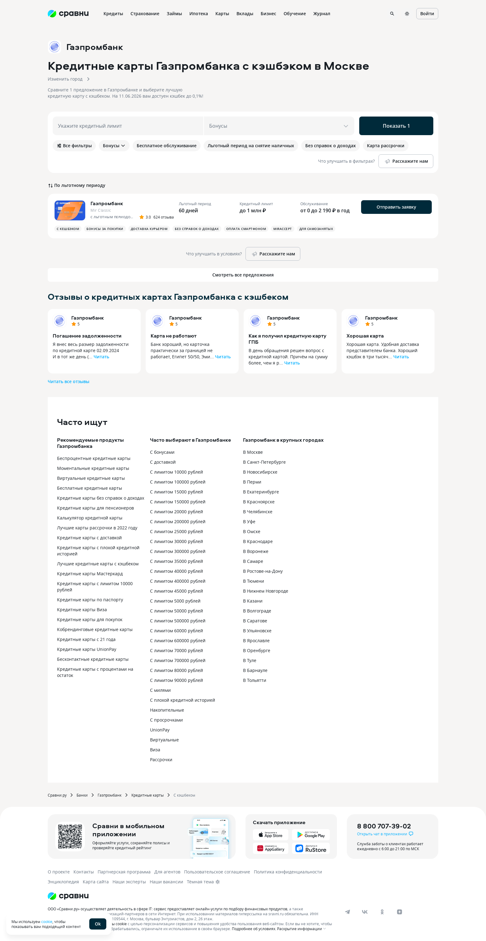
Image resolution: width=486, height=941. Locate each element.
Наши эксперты (129, 882)
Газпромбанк (87, 318)
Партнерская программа (124, 872)
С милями (160, 690)
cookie (46, 921)
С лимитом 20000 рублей (176, 512)
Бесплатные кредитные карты (89, 488)
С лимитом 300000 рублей (177, 551)
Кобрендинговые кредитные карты (95, 629)
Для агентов (167, 872)
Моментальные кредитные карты (93, 468)
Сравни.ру (57, 795)
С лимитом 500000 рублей (177, 621)
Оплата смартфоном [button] (246, 229)
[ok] (382, 912)
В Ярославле (256, 640)
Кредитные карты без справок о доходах (100, 498)
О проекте (59, 872)
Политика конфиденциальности (288, 872)
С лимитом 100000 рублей (177, 482)
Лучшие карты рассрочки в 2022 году (97, 528)
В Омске (251, 531)
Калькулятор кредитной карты (89, 518)
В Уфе (249, 521)
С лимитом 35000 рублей (176, 561)
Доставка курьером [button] (149, 229)
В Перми (252, 482)
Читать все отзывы (68, 381)
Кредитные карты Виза (82, 609)
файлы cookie (114, 923)
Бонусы (114, 145)
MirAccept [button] (282, 229)
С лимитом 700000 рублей (177, 660)
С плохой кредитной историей (182, 700)
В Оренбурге (256, 650)
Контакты (83, 872)
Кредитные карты (147, 795)
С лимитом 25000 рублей (176, 531)
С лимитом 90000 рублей (176, 680)
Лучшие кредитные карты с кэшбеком (98, 564)
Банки (82, 795)
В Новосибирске (260, 472)
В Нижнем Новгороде (265, 591)
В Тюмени (253, 581)
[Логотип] (68, 896)
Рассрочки (161, 759)
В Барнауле (255, 670)
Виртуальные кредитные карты (91, 478)
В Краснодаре (258, 541)
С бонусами (162, 452)
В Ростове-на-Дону (263, 571)
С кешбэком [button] (68, 229)
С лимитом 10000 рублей (176, 472)
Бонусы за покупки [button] (104, 229)
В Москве (253, 452)
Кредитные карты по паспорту (90, 600)
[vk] (365, 912)
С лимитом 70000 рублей (176, 650)
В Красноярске (259, 502)
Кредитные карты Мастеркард (90, 574)
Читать (101, 357)
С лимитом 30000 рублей (176, 541)
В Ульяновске (257, 631)
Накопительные (167, 710)
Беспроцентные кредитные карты (93, 458)
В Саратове (255, 621)
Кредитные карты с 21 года (86, 639)
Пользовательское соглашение (217, 872)
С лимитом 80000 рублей (176, 670)
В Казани (253, 601)
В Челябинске (257, 512)
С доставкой (163, 462)
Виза (155, 750)
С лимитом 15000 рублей (176, 492)
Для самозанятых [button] (316, 229)
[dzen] (399, 912)
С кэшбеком (184, 795)
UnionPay (160, 730)
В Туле (249, 660)
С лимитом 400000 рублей (177, 581)
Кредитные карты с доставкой (89, 538)
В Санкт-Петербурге (264, 462)
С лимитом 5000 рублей (175, 601)
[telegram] (347, 912)
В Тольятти (254, 680)
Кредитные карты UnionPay (86, 649)
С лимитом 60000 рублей (176, 631)
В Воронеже (255, 551)
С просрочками (166, 720)
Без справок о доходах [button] (197, 229)
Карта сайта (96, 882)
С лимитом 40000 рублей (176, 571)
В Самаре (253, 561)
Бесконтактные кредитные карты (93, 659)
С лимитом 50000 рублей (176, 611)
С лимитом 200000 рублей (177, 521)
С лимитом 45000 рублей (176, 591)
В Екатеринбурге (261, 492)
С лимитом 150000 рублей (177, 502)
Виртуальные (164, 740)
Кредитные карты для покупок (89, 619)
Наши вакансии (166, 882)
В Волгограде (257, 611)
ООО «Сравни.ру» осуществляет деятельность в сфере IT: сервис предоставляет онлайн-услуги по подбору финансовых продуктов (167, 908)
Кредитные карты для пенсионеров (95, 508)
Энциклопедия (63, 882)
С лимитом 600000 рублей (177, 640)
